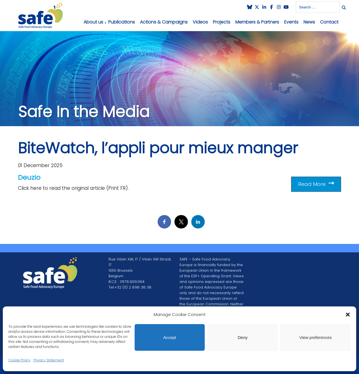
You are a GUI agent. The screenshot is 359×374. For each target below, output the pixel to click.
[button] (348, 314)
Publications (121, 22)
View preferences (315, 337)
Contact (329, 22)
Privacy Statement (48, 360)
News (309, 22)
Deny (242, 337)
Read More (316, 184)
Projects (221, 22)
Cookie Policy (19, 360)
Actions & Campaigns (164, 22)
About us (93, 22)
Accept (169, 337)
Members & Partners (257, 22)
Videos (200, 22)
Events (291, 22)
